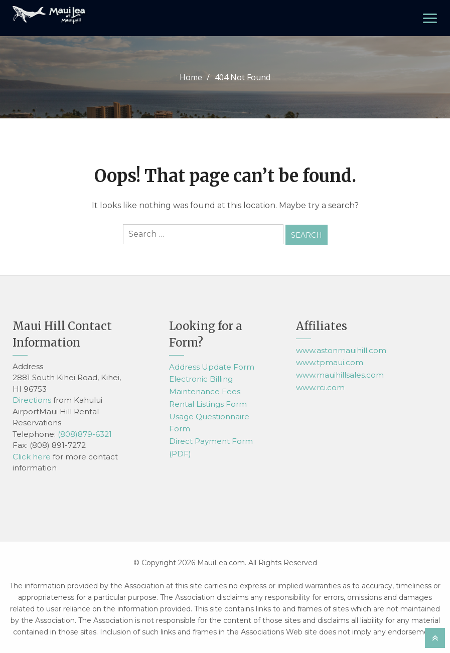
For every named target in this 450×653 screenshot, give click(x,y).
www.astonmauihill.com (341, 350)
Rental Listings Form (208, 404)
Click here (32, 456)
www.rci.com (320, 387)
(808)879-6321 (85, 433)
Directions (32, 400)
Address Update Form (211, 366)
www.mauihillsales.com (340, 375)
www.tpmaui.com (329, 362)
